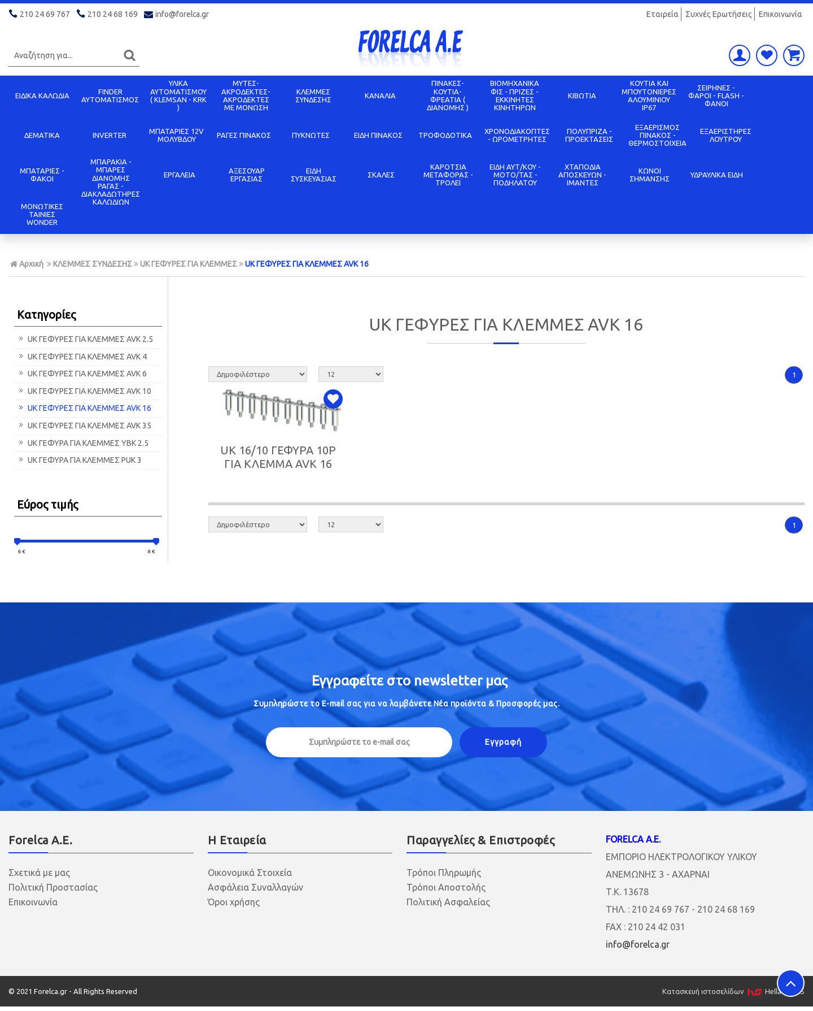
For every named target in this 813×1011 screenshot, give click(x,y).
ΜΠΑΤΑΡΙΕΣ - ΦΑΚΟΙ (42, 175)
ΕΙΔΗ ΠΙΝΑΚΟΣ (378, 135)
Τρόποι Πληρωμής (443, 872)
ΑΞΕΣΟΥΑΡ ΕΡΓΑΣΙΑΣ (247, 175)
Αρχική (26, 264)
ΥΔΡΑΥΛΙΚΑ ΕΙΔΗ (716, 175)
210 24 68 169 (107, 14)
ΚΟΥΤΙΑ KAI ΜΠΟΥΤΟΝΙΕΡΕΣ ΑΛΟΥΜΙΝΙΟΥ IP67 (649, 95)
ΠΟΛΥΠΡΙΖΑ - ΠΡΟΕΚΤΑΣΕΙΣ (589, 135)
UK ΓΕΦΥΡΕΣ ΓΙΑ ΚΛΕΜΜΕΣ (188, 264)
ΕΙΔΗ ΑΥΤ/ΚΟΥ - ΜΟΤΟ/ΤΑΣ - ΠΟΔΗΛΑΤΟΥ (515, 175)
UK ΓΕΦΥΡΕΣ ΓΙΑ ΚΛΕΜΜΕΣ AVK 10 (84, 391)
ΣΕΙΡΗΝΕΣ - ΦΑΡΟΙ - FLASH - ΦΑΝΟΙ (716, 96)
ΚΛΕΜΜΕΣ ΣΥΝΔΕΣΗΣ (313, 95)
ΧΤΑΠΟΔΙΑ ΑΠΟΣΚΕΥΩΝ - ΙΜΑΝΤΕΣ (582, 175)
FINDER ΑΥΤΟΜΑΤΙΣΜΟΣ (110, 95)
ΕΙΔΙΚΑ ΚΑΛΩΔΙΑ (42, 95)
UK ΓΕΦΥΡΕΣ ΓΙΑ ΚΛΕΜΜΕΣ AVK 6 (82, 373)
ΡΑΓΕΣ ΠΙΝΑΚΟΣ (244, 135)
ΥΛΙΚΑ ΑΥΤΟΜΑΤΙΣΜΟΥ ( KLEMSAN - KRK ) (178, 95)
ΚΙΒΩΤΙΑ (582, 95)
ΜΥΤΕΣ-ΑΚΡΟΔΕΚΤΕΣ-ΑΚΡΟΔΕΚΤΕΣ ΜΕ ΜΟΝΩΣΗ (245, 95)
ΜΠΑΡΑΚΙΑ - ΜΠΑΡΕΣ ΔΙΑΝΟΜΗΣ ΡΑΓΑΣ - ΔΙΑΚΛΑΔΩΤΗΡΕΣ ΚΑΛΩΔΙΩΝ (110, 182)
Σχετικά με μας (39, 872)
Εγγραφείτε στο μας (410, 680)
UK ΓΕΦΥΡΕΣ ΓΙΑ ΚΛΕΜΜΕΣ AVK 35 (84, 425)
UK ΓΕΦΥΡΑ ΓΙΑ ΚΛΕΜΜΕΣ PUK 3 (79, 460)
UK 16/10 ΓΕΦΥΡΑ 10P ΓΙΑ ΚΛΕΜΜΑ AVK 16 (278, 457)
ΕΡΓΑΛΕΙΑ (179, 175)
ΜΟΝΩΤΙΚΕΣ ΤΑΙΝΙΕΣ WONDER (42, 214)
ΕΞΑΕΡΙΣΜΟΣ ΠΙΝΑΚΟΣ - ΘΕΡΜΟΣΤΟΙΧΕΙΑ (657, 135)
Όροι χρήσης (234, 902)
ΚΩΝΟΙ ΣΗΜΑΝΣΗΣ (650, 175)
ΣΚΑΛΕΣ (381, 175)
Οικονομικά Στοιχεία (250, 872)
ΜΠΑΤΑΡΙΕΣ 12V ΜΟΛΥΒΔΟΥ (176, 135)
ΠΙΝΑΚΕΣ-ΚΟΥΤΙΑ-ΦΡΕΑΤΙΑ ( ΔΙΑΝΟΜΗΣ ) (448, 95)
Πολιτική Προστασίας (53, 887)
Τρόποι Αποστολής (446, 887)
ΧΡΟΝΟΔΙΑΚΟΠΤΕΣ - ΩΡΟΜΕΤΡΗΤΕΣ (517, 135)
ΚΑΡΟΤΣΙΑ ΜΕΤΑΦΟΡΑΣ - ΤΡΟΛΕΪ (448, 175)
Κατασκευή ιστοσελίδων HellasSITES (733, 991)
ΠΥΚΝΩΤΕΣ (311, 135)
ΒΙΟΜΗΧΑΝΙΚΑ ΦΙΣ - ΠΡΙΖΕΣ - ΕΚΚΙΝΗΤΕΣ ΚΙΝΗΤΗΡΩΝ (514, 95)
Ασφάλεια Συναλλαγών (255, 887)
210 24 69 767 (40, 14)
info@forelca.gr (177, 14)
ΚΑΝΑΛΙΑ (380, 95)
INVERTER (109, 135)
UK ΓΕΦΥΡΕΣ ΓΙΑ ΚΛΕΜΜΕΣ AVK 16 (307, 264)
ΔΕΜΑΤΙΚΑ (42, 135)
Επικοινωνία (780, 14)
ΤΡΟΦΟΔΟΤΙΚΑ (445, 135)
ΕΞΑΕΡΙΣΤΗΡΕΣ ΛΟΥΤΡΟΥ (725, 135)
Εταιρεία (662, 14)
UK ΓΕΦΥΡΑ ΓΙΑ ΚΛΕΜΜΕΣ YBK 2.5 (82, 443)
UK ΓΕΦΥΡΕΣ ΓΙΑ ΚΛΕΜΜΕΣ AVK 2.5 (85, 339)
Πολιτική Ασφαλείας (448, 902)
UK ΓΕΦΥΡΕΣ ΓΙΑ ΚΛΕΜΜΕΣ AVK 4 (82, 356)
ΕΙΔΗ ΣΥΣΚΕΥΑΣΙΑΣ (313, 175)
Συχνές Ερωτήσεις (718, 14)
